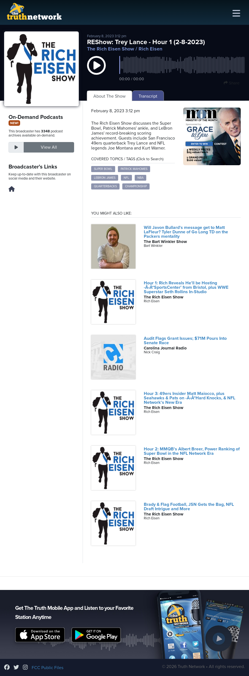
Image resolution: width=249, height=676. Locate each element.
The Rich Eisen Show (110, 49)
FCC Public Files (47, 667)
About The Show (109, 96)
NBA (140, 178)
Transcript (148, 96)
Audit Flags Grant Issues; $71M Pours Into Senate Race (185, 341)
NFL (126, 178)
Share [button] (231, 83)
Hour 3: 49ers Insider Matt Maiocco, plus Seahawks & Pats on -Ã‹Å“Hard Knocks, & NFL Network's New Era (189, 398)
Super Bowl (103, 169)
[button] (96, 71)
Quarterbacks (105, 186)
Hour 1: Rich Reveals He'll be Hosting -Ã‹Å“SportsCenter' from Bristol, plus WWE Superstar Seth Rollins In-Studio (186, 287)
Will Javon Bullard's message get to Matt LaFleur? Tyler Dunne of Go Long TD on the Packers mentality (186, 232)
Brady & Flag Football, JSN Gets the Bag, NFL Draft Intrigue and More (189, 507)
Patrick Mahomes (134, 169)
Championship (136, 186)
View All (49, 147)
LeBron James (104, 178)
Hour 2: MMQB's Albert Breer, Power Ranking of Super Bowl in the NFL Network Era (192, 451)
